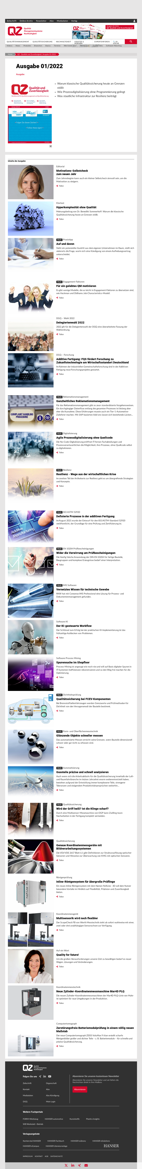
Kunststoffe (74, 1119)
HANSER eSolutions (101, 1141)
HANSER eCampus (31, 1146)
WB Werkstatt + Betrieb (33, 1124)
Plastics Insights (93, 1119)
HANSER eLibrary (78, 1141)
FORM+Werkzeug (30, 1119)
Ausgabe (20, 74)
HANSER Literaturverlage (56, 1146)
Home (10, 54)
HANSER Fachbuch (55, 1141)
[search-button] (131, 41)
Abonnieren (80, 1089)
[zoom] (51, 146)
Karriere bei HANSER (32, 1141)
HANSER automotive (54, 1119)
